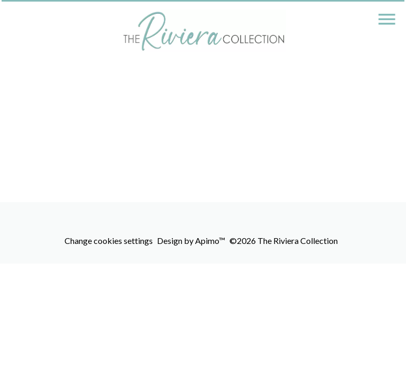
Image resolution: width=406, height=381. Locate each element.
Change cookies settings (108, 240)
